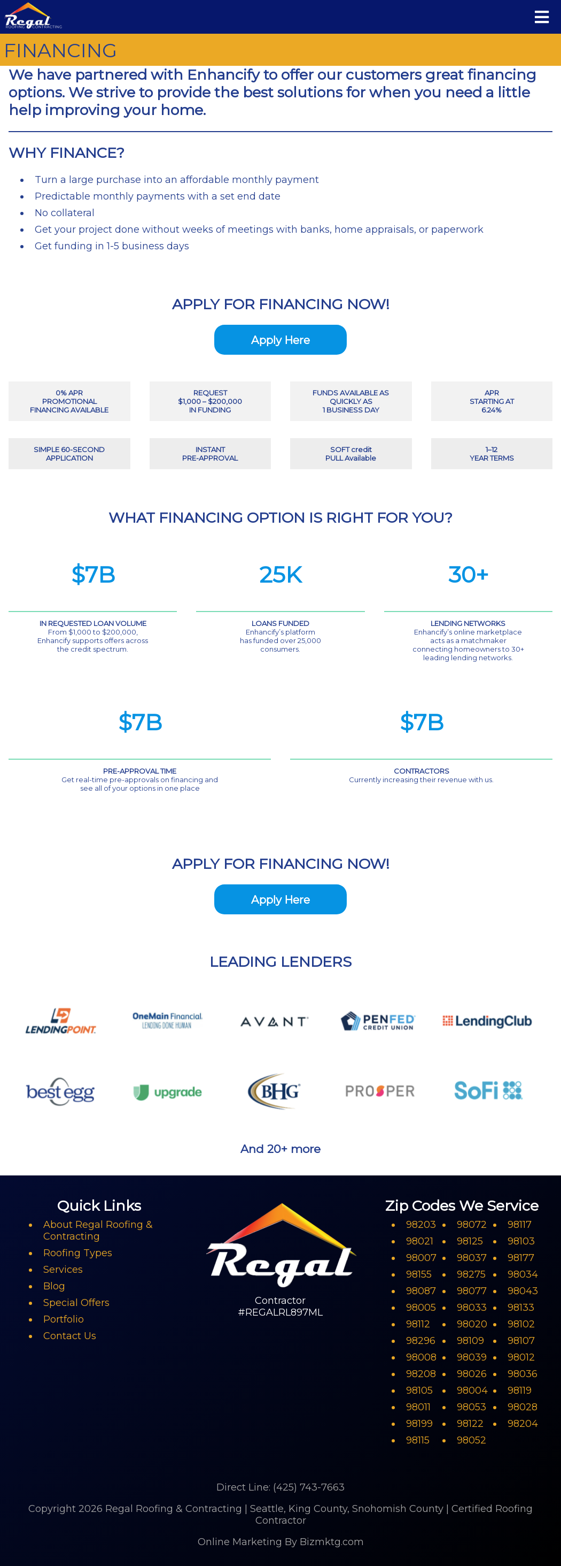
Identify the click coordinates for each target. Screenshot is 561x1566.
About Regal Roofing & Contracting (98, 1230)
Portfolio (63, 1319)
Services (63, 1269)
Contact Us (69, 1336)
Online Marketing (240, 1542)
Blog (54, 1286)
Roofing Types (77, 1253)
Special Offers (76, 1303)
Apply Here (280, 340)
